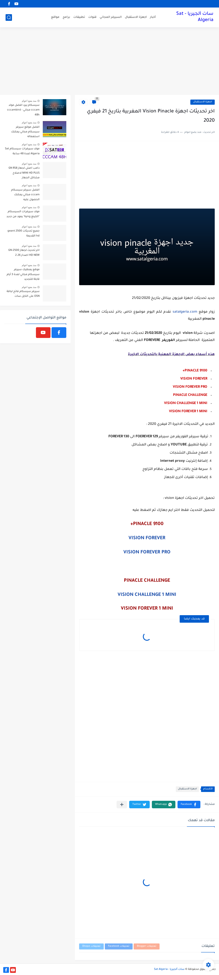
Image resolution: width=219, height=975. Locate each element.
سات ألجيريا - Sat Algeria (194, 17)
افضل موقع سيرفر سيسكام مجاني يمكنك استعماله (25, 132)
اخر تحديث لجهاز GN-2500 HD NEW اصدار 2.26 (24, 253)
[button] (189, 804)
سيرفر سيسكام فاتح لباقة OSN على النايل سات (23, 294)
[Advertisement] (109, 62)
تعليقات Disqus (91, 946)
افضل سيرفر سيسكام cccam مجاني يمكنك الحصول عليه (25, 195)
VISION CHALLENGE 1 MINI (147, 595)
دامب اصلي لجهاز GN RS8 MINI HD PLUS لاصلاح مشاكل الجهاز (24, 173)
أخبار (153, 17)
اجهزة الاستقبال (136, 17)
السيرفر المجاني (111, 17)
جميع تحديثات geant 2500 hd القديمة (23, 233)
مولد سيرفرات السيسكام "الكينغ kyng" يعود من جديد (23, 214)
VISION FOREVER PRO (146, 552)
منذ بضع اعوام (29, 100)
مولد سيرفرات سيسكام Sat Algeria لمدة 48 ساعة (22, 151)
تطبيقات (79, 17)
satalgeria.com (185, 312)
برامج (66, 17)
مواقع (55, 17)
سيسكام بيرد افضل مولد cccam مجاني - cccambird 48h (23, 110)
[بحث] (9, 17)
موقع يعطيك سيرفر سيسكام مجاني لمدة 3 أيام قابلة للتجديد (23, 274)
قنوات (92, 17)
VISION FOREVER (147, 538)
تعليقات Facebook (118, 946)
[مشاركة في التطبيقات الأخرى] (122, 804)
